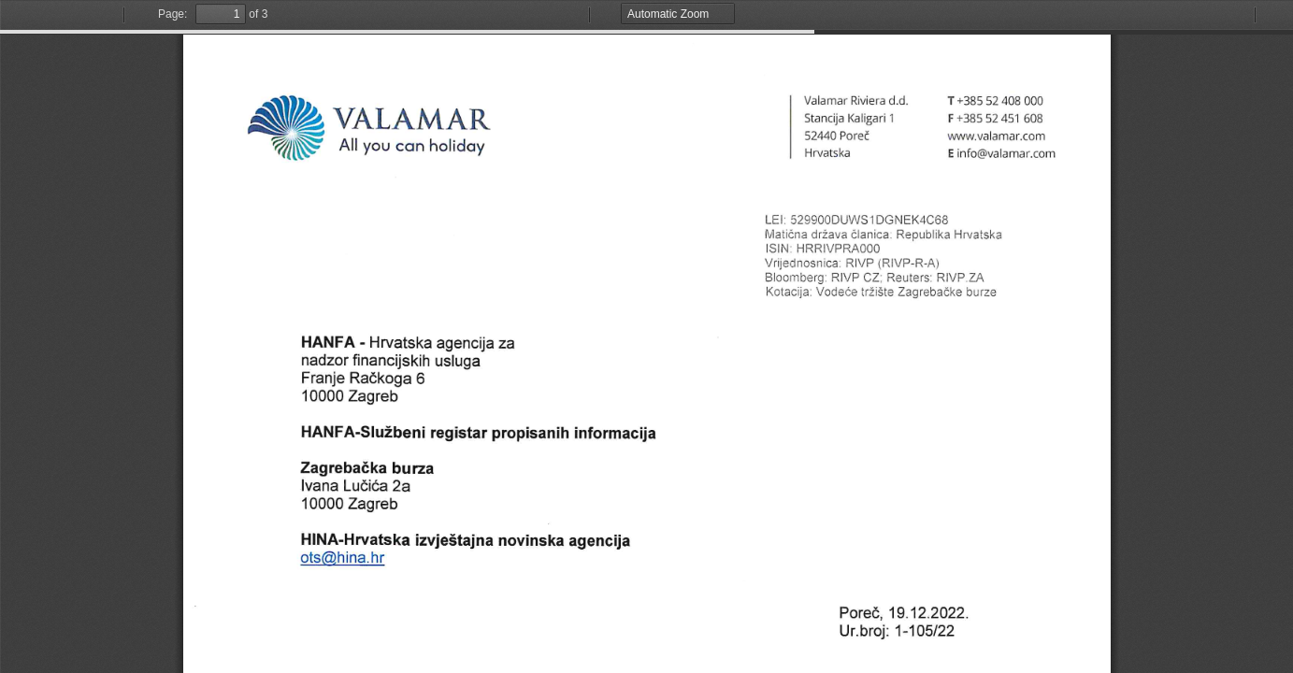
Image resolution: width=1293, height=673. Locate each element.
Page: (172, 14)
